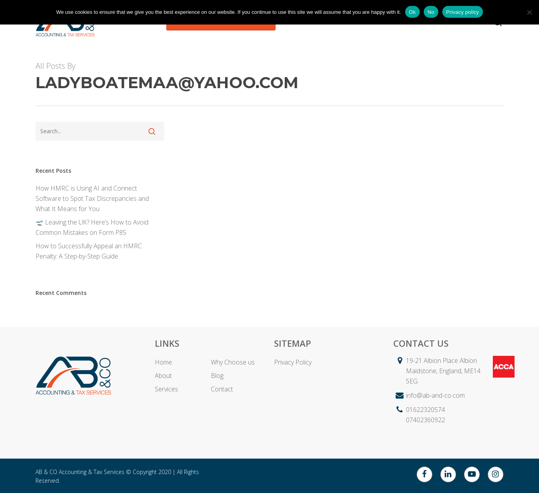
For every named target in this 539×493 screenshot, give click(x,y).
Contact (222, 389)
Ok (412, 12)
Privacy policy (462, 12)
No (431, 12)
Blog (217, 375)
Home (163, 362)
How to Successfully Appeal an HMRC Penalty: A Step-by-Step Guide (89, 251)
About (163, 375)
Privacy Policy (293, 362)
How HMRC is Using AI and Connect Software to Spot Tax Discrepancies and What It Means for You (92, 198)
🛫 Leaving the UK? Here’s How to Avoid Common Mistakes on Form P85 (92, 227)
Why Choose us (233, 362)
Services (166, 389)
